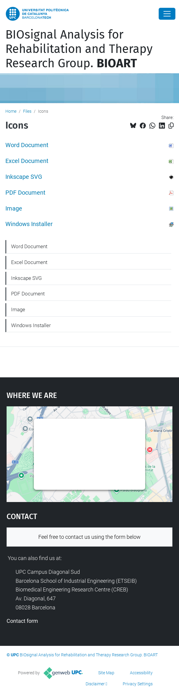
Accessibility (141, 672)
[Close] (167, 14)
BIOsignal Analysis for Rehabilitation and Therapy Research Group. (79, 49)
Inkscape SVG (23, 176)
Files (27, 111)
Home (10, 111)
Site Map (106, 672)
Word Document (26, 145)
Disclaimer (95, 683)
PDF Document (25, 192)
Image (13, 208)
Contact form (22, 621)
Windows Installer (29, 224)
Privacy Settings (138, 683)
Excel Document (26, 161)
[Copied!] (171, 125)
